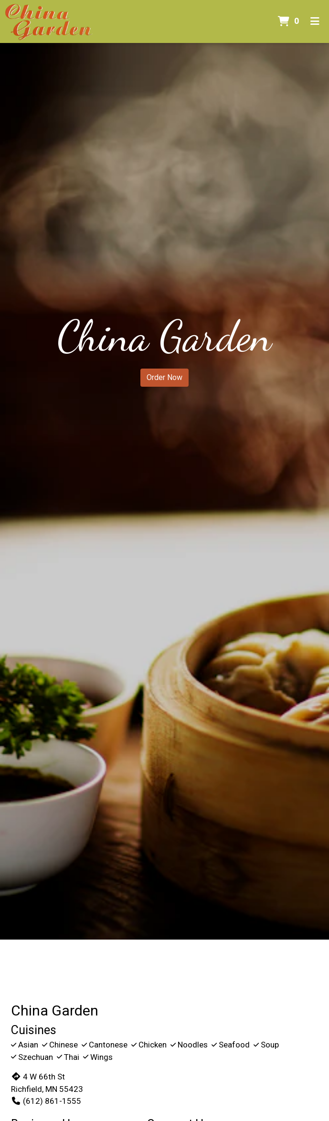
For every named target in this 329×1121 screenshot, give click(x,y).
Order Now (164, 377)
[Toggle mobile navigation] (315, 21)
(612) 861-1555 (46, 1101)
